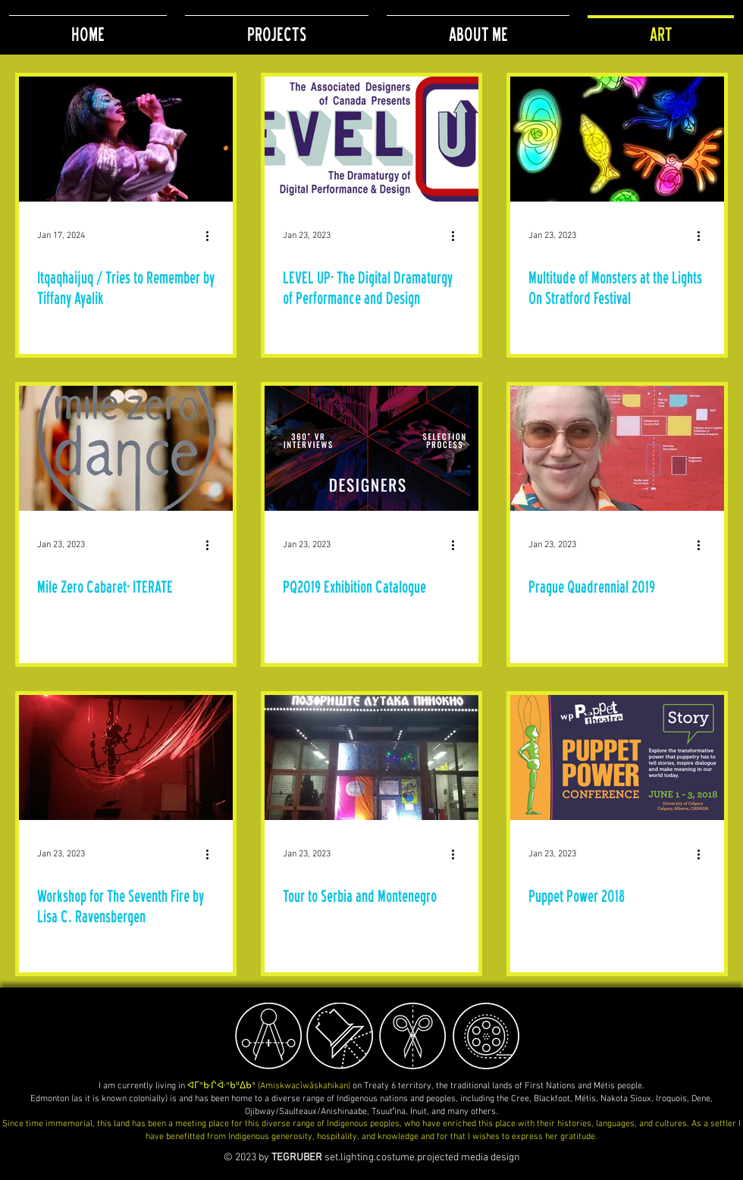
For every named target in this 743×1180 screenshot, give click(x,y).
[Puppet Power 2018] (617, 757)
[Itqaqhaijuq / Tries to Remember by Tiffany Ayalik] (126, 139)
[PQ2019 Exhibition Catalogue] (371, 448)
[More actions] (212, 236)
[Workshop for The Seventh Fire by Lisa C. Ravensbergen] (126, 757)
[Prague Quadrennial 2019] (617, 448)
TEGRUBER (296, 1157)
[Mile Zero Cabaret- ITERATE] (126, 448)
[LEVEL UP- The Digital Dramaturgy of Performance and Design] (371, 139)
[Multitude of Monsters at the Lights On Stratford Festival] (617, 139)
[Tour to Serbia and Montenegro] (371, 757)
